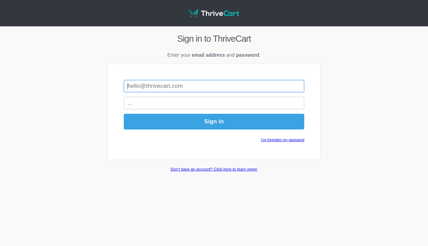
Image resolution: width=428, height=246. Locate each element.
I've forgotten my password (282, 140)
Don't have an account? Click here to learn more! (214, 169)
